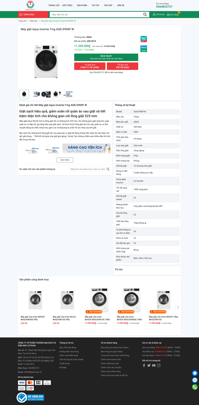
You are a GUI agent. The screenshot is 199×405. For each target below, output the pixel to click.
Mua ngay (106, 57)
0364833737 (164, 5)
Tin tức (96, 5)
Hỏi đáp (62, 367)
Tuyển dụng (64, 363)
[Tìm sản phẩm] (99, 14)
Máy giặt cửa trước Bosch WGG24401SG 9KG (64, 318)
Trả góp (109, 5)
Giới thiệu (68, 5)
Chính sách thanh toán (111, 359)
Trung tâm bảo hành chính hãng (115, 355)
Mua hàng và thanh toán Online (115, 347)
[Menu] (20, 14)
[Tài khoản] (159, 14)
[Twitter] (149, 365)
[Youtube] (153, 365)
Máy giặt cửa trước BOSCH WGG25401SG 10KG (97, 318)
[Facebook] (144, 365)
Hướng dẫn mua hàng (69, 351)
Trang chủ (53, 5)
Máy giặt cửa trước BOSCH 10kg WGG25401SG (163, 318)
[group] (46, 61)
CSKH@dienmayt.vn (33, 372)
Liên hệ (120, 5)
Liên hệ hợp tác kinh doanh (71, 359)
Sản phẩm (83, 5)
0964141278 (161, 347)
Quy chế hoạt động (67, 347)
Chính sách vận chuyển (111, 367)
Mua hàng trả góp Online (112, 351)
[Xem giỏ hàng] (172, 14)
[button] (178, 307)
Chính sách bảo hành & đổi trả (114, 375)
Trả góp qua (90, 66)
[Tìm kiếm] (145, 14)
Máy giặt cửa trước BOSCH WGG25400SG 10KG (129, 318)
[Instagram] (158, 365)
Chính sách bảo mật (110, 363)
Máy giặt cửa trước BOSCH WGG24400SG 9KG (33, 318)
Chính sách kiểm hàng (111, 371)
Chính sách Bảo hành (68, 355)
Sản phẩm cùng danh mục (34, 279)
